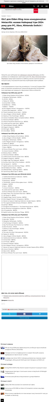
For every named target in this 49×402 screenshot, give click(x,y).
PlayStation (4, 78)
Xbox (33, 77)
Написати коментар (24, 318)
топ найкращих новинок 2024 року (28, 75)
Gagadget (3, 6)
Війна (11, 6)
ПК (3, 303)
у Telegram (21, 309)
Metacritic (11, 300)
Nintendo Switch (40, 77)
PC (30, 77)
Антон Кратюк (10, 32)
